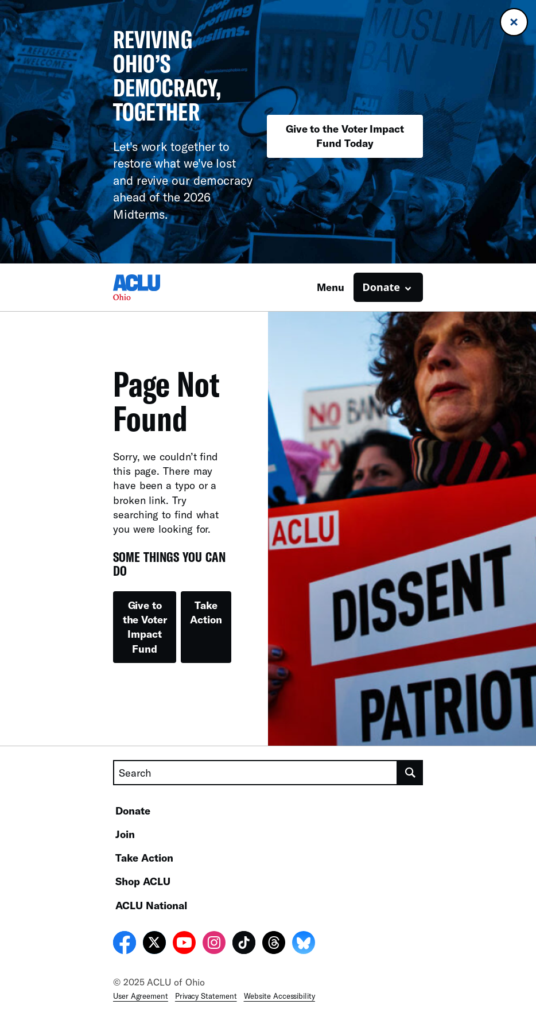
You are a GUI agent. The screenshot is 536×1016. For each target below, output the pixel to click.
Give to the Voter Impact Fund (145, 627)
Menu (330, 287)
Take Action (206, 612)
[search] (410, 772)
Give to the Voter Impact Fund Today (345, 135)
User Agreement (140, 996)
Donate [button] (381, 287)
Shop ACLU (142, 881)
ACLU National (151, 905)
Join (125, 834)
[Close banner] (514, 22)
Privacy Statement (206, 996)
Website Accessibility (279, 996)
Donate (132, 810)
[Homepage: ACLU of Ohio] (153, 287)
